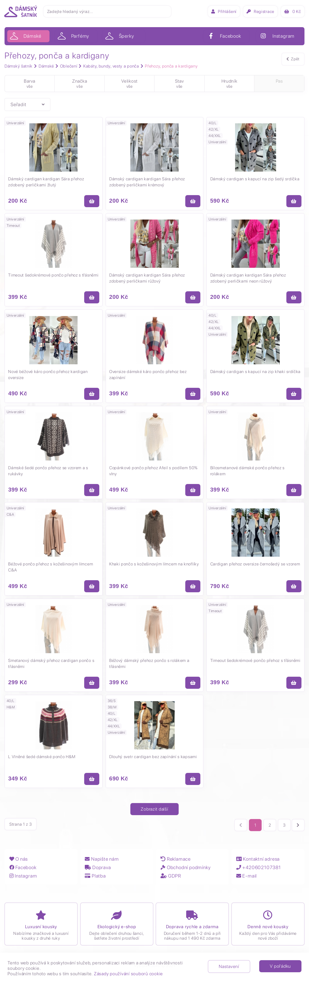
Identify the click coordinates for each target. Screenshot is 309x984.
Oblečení (69, 66)
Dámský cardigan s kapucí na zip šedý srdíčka (255, 179)
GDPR (171, 879)
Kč (292, 11)
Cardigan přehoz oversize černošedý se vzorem (255, 566)
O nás (18, 862)
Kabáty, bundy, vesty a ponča (111, 66)
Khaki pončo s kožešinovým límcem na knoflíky (154, 566)
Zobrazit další (155, 812)
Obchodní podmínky (185, 870)
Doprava (98, 870)
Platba (95, 879)
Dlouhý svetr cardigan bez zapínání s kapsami (153, 760)
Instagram (23, 879)
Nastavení (229, 966)
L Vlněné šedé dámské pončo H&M (41, 760)
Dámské (46, 66)
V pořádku (280, 966)
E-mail (246, 879)
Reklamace (176, 862)
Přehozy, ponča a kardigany (171, 66)
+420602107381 (258, 870)
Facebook (22, 870)
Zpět (293, 60)
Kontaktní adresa (258, 862)
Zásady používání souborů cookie (128, 973)
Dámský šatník (19, 66)
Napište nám (102, 862)
